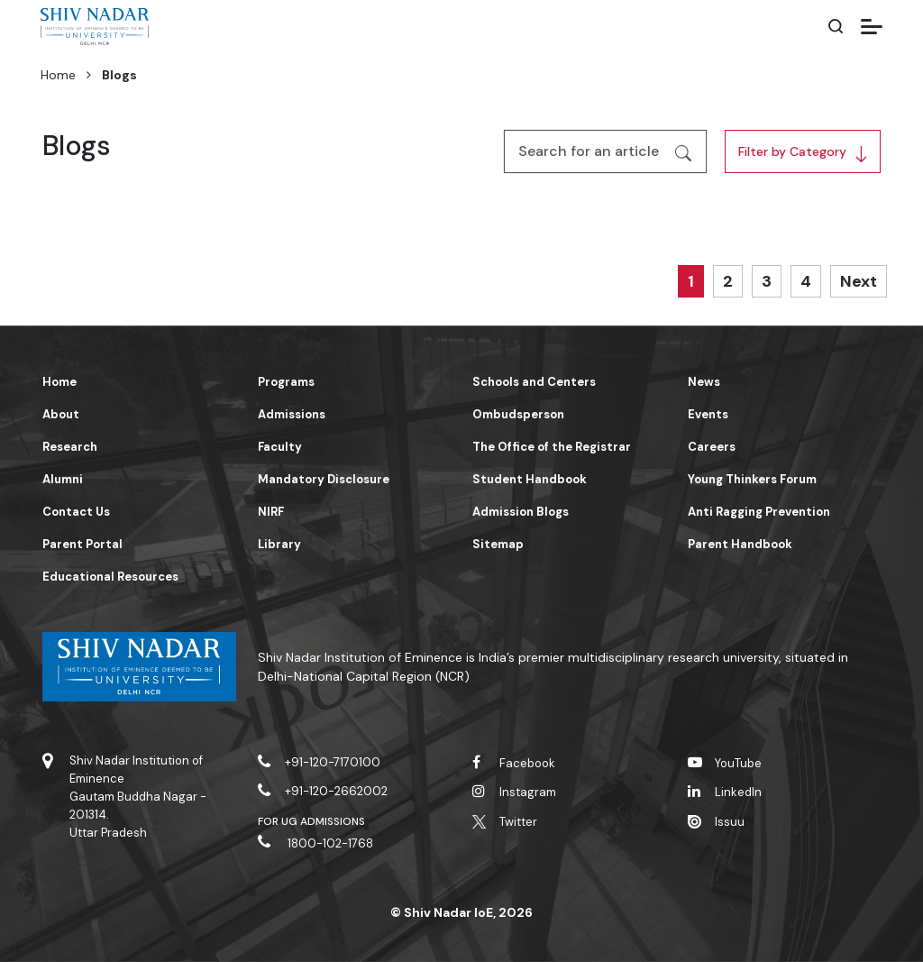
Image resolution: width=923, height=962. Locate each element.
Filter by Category (792, 151)
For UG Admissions (312, 821)
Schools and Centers (534, 381)
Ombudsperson (518, 414)
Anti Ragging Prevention (759, 511)
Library (279, 544)
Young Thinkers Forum (752, 479)
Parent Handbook (740, 544)
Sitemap (498, 544)
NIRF (271, 511)
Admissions (291, 414)
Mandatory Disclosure (323, 479)
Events (708, 414)
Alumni (62, 479)
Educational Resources (110, 576)
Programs (286, 381)
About (60, 414)
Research (69, 446)
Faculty (280, 446)
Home (58, 75)
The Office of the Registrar (551, 446)
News (704, 381)
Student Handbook (529, 479)
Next (858, 281)
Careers (712, 446)
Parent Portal (82, 544)
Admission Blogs (520, 511)
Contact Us (76, 511)
